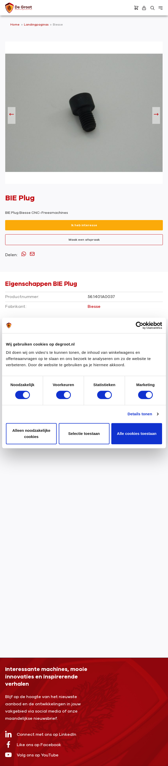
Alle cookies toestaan (136, 433)
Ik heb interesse (84, 225)
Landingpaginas (36, 24)
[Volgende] (156, 115)
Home (15, 24)
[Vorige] (11, 115)
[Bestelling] (136, 8)
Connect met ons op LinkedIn (40, 734)
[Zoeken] (152, 8)
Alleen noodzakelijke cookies (31, 433)
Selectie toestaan (84, 433)
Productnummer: (22, 297)
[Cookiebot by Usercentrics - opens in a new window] (139, 325)
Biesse (58, 24)
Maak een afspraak (84, 240)
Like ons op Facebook (33, 744)
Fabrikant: (15, 306)
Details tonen (140, 414)
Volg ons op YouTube (31, 755)
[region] (84, 115)
